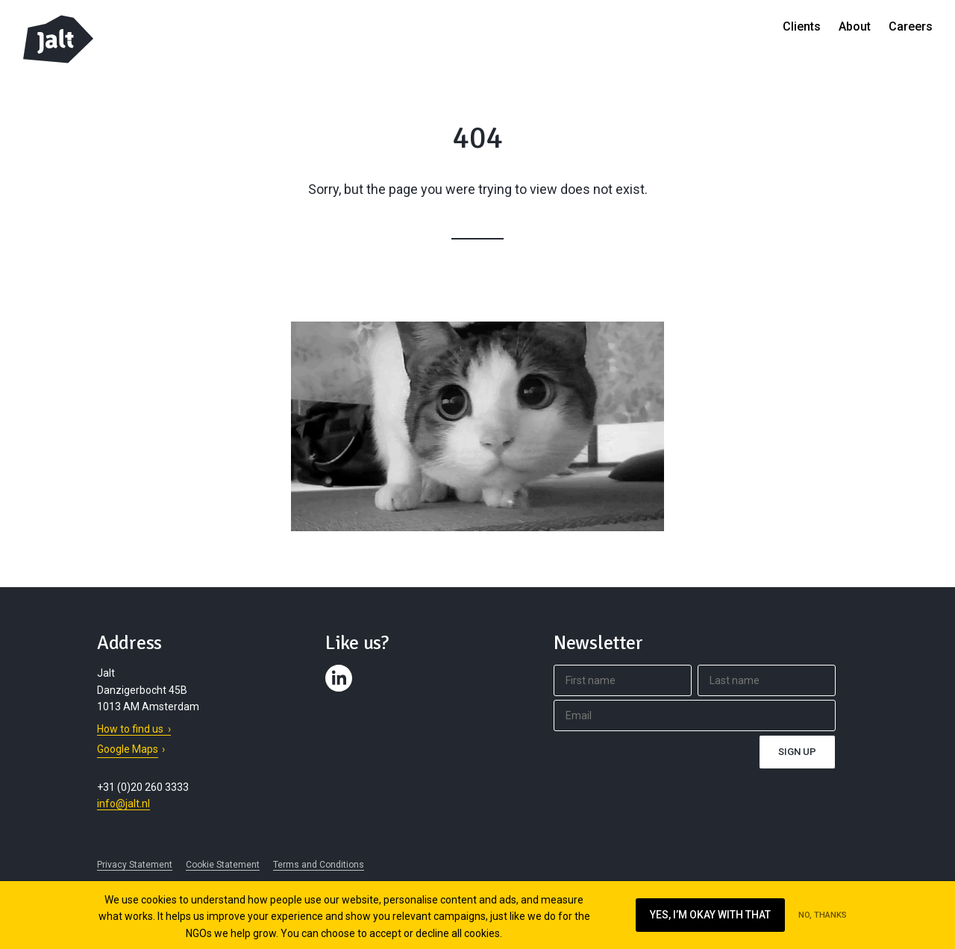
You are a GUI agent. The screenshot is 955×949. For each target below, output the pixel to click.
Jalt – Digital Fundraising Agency (58, 39)
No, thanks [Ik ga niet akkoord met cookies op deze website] (822, 915)
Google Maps (127, 749)
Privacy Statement (134, 864)
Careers (911, 26)
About (855, 26)
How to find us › (134, 729)
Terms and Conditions (318, 864)
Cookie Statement (223, 864)
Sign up (797, 751)
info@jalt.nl (123, 803)
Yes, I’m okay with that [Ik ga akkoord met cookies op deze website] (710, 915)
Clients (802, 26)
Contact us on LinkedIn (341, 691)
